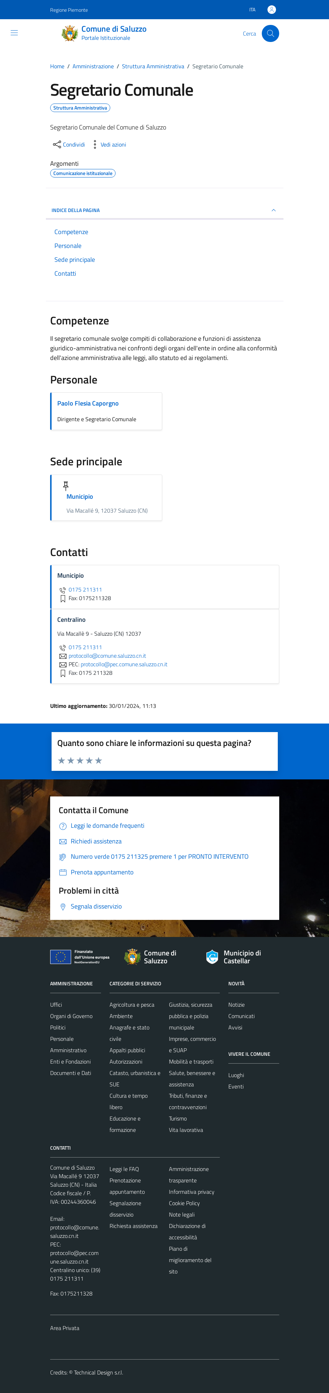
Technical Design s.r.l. (98, 1372)
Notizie (236, 1004)
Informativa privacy (191, 1191)
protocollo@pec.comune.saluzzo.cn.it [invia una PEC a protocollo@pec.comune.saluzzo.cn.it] (124, 664)
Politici (57, 1027)
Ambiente (121, 1016)
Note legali (182, 1214)
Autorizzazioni (126, 1061)
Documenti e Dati (70, 1073)
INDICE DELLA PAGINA (165, 210)
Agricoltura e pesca (132, 1004)
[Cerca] (270, 33)
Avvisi (235, 1027)
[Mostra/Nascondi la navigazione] (14, 32)
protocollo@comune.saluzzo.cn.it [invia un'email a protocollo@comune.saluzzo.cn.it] (101, 655)
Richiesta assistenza (134, 1226)
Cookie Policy (184, 1203)
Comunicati (241, 1016)
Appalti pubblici (127, 1050)
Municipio (80, 496)
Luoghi (236, 1075)
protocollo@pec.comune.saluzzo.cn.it (74, 1257)
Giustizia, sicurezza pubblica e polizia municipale (190, 1016)
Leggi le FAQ (124, 1169)
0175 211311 (79, 589)
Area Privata (64, 1328)
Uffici (56, 1004)
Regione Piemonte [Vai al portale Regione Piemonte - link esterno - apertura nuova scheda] (69, 10)
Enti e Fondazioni (70, 1061)
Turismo (178, 1118)
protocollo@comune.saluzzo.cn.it (74, 1231)
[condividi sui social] (68, 144)
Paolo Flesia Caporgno (88, 403)
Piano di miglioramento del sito (190, 1260)
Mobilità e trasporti (191, 1061)
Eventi (236, 1086)
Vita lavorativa (186, 1129)
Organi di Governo (71, 1016)
